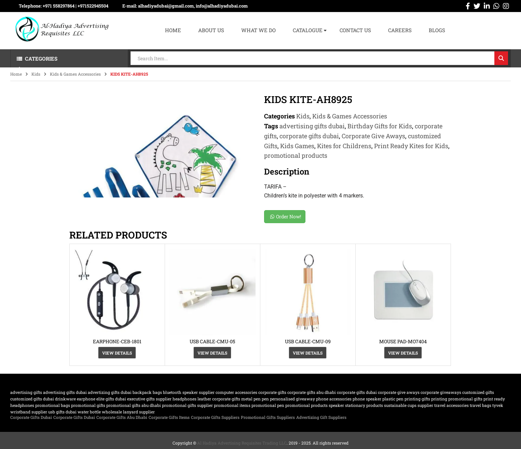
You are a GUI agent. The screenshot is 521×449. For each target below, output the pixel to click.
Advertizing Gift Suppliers (321, 417)
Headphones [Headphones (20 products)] (184, 398)
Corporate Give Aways (373, 136)
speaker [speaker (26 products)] (336, 405)
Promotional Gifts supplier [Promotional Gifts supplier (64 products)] (187, 405)
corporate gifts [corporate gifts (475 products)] (272, 392)
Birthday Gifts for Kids (379, 126)
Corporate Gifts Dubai (31, 417)
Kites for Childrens (344, 146)
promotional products (295, 155)
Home (16, 74)
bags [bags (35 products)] (157, 392)
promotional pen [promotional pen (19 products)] (267, 405)
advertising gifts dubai (312, 126)
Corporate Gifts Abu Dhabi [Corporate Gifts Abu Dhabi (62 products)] (311, 392)
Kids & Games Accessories (75, 74)
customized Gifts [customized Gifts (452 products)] (478, 392)
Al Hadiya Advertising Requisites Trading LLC (242, 443)
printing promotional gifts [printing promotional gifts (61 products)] (456, 398)
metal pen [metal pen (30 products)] (251, 398)
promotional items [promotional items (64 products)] (232, 405)
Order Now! (285, 216)
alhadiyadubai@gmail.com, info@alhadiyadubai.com (193, 6)
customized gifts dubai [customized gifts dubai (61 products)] (32, 398)
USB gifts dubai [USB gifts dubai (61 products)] (62, 411)
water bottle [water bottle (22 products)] (89, 411)
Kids (35, 74)
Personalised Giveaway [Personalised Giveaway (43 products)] (292, 398)
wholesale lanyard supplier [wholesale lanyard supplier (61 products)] (128, 411)
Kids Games (297, 146)
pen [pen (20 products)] (265, 398)
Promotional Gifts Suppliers (268, 417)
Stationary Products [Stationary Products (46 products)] (364, 405)
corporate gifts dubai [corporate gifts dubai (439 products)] (357, 392)
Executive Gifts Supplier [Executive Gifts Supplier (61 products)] (149, 398)
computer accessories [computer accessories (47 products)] (236, 392)
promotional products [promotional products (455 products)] (306, 405)
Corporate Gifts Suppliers (215, 417)
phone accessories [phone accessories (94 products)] (334, 398)
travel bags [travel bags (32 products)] (480, 405)
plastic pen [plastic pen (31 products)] (392, 398)
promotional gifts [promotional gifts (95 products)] (88, 405)
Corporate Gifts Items (169, 417)
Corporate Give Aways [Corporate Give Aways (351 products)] (399, 392)
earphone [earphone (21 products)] (86, 398)
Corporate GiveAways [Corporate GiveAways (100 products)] (441, 392)
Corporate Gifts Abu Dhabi (121, 417)
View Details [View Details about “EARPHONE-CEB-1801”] (117, 353)
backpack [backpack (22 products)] (142, 392)
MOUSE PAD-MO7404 (403, 341)
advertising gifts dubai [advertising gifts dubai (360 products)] (65, 392)
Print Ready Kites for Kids (411, 146)
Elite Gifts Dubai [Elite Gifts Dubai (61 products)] (111, 398)
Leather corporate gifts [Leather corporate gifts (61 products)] (218, 398)
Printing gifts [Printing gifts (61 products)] (417, 398)
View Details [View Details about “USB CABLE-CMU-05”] (212, 353)
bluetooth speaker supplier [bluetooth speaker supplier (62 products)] (189, 392)
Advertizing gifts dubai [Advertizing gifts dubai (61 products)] (110, 392)
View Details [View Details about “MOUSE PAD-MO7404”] (403, 353)
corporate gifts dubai (309, 136)
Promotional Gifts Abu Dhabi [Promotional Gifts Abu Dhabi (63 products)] (133, 405)
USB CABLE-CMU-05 (212, 341)
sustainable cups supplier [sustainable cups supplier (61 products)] (408, 405)
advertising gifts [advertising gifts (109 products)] (26, 392)
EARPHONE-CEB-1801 (117, 341)
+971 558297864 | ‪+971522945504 (75, 6)
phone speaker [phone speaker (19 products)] (367, 398)
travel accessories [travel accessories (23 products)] (451, 405)
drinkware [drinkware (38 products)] (65, 398)
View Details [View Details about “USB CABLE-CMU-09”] (308, 353)
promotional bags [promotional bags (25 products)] (52, 405)
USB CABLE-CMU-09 (308, 341)
